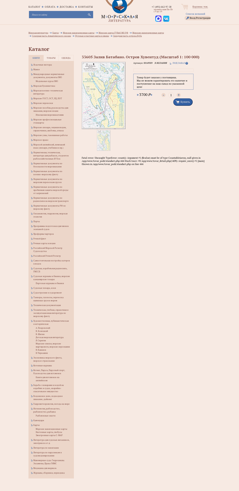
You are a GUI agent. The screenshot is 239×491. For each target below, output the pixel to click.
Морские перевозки (43, 103)
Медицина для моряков (45, 468)
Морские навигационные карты (51, 429)
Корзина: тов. (200, 6)
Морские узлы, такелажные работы (50, 135)
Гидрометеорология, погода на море (51, 403)
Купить (185, 102)
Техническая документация (47, 305)
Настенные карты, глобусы (49, 432)
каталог (34, 6)
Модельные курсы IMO (47, 81)
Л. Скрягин (41, 340)
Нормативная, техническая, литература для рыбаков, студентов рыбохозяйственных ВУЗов (51, 155)
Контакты (85, 6)
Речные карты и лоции (44, 243)
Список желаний (195, 13)
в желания (161, 62)
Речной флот (39, 238)
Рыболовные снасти (45, 415)
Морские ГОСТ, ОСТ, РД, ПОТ (47, 98)
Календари (38, 420)
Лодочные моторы (42, 64)
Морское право (40, 139)
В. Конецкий (42, 331)
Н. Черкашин (42, 353)
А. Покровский (43, 327)
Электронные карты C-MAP (49, 435)
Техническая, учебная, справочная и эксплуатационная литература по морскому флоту (50, 313)
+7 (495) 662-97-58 (161, 6)
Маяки (36, 69)
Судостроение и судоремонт (47, 292)
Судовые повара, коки (44, 288)
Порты (36, 221)
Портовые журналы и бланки (50, 283)
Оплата (50, 6)
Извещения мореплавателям (50, 114)
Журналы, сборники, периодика (49, 472)
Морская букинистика (44, 85)
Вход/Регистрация (200, 17)
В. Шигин (40, 334)
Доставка (67, 6)
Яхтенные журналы (42, 365)
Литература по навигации (46, 447)
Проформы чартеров (43, 233)
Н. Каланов (41, 349)
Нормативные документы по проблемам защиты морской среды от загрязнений (50, 190)
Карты (36, 425)
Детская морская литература (50, 337)
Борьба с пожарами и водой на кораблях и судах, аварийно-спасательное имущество (48, 388)
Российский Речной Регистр (47, 255)
